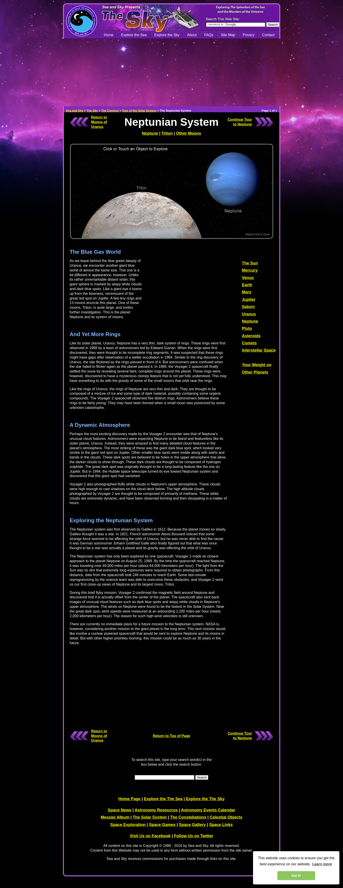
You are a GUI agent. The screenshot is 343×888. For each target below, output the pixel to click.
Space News (119, 810)
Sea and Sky (74, 110)
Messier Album (115, 817)
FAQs (208, 35)
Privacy (248, 35)
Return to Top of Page (171, 736)
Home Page (129, 799)
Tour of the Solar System (139, 110)
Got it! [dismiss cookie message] (296, 875)
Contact (268, 35)
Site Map (228, 35)
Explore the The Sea (163, 799)
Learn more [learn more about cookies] (322, 864)
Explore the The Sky (205, 799)
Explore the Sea (134, 35)
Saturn (248, 306)
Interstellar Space (259, 350)
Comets (249, 343)
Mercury (250, 270)
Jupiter (249, 299)
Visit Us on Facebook (150, 836)
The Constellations (188, 817)
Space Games (162, 824)
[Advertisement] (171, 72)
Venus (248, 277)
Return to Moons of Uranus (99, 122)
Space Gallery (192, 824)
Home (109, 35)
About (192, 35)
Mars (246, 292)
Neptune (150, 133)
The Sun (250, 263)
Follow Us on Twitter (193, 836)
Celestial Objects (226, 817)
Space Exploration (128, 824)
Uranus (249, 314)
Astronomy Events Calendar (208, 810)
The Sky (92, 110)
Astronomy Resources (156, 810)
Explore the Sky (166, 35)
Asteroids (251, 336)
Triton (167, 133)
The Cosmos (110, 110)
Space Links (221, 824)
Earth (247, 285)
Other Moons (188, 133)
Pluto (247, 328)
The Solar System (150, 817)
